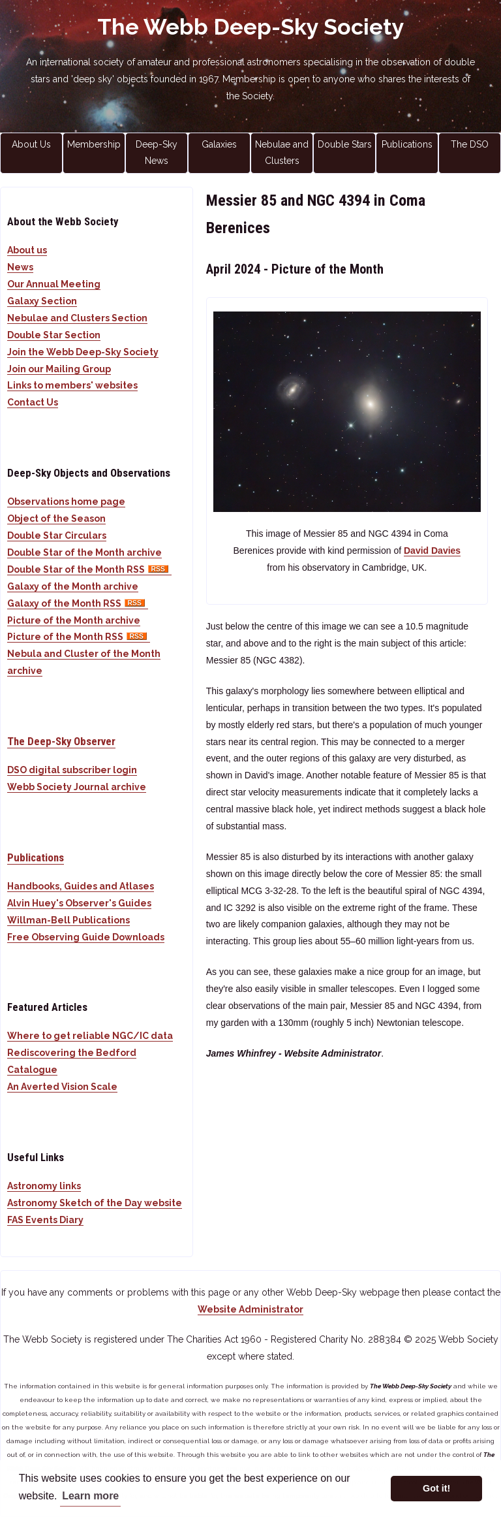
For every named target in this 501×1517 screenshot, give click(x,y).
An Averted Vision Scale (62, 1086)
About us (27, 250)
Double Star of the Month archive (84, 552)
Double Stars (345, 144)
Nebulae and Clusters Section (77, 318)
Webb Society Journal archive (76, 787)
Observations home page (66, 501)
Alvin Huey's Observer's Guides (79, 903)
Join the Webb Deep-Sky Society (83, 352)
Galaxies (219, 144)
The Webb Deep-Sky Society (250, 27)
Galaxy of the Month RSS (77, 603)
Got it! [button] (436, 1488)
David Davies (432, 550)
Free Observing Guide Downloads (85, 937)
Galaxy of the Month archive (72, 586)
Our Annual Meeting (53, 284)
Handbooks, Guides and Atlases (80, 886)
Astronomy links (44, 1186)
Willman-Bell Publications (68, 920)
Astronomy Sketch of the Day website (94, 1203)
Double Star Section (53, 335)
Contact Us (32, 402)
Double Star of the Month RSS (89, 569)
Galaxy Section (42, 301)
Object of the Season (56, 518)
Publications (407, 144)
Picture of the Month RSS (78, 636)
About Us (31, 144)
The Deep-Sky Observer (61, 741)
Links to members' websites (72, 385)
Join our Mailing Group (59, 369)
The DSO (470, 144)
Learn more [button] (90, 1495)
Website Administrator (250, 1309)
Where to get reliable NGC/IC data (90, 1035)
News (20, 267)
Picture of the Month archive (73, 620)
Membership (94, 144)
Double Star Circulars (56, 535)
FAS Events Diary (45, 1220)
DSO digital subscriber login (72, 770)
